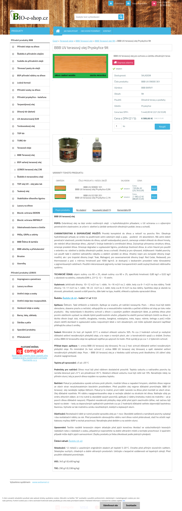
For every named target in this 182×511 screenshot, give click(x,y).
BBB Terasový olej (84, 41)
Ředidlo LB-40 (70, 298)
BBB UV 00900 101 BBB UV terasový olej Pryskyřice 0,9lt (92, 188)
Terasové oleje (66, 41)
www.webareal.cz (40, 482)
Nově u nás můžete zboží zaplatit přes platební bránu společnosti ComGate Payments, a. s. (30, 358)
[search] (120, 17)
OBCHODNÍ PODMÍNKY (90, 30)
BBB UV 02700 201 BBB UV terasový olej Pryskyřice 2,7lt (92, 196)
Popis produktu (62, 210)
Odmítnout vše (110, 505)
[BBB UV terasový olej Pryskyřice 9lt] (68, 137)
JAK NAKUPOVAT (71, 30)
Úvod (55, 41)
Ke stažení (81, 210)
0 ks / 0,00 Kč (163, 2)
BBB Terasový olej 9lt (105, 41)
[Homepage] (59, 30)
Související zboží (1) (102, 210)
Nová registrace (139, 3)
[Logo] (29, 17)
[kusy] (117, 126)
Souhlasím (131, 505)
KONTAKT (107, 30)
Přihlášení (119, 3)
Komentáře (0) (124, 210)
